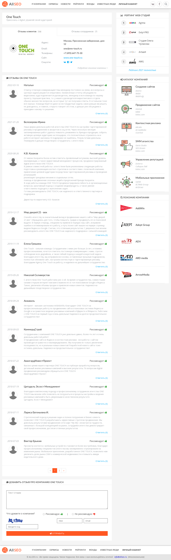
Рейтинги (78, 4)
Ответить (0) (102, 113)
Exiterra (139, 163)
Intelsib (139, 109)
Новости (65, 4)
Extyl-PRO (144, 32)
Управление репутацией (149, 159)
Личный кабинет (128, 4)
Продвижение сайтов (148, 105)
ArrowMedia (141, 130)
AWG (141, 61)
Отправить (57, 533)
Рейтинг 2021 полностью (142, 70)
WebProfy (140, 96)
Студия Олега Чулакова (146, 42)
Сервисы (53, 4)
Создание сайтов (145, 87)
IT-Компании (39, 4)
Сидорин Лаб (141, 166)
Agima (142, 22)
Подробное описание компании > (93, 68)
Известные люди (106, 4)
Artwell (142, 52)
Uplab (138, 181)
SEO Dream (140, 148)
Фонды (90, 4)
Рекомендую (53, 513)
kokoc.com (140, 114)
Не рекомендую (83, 513)
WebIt (138, 93)
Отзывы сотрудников (84, 32)
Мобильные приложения (150, 178)
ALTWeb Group (142, 184)
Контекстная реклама (148, 123)
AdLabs (139, 127)
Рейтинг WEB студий (135, 15)
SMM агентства (144, 141)
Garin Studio (141, 145)
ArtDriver (139, 187)
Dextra (138, 90)
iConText (139, 132)
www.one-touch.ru (73, 58)
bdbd (138, 111)
